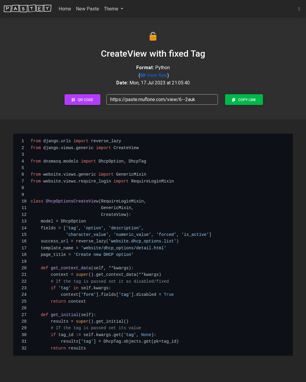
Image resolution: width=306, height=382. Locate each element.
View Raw (153, 75)
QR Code (82, 100)
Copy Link (244, 100)
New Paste (87, 9)
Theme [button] (112, 9)
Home (65, 9)
